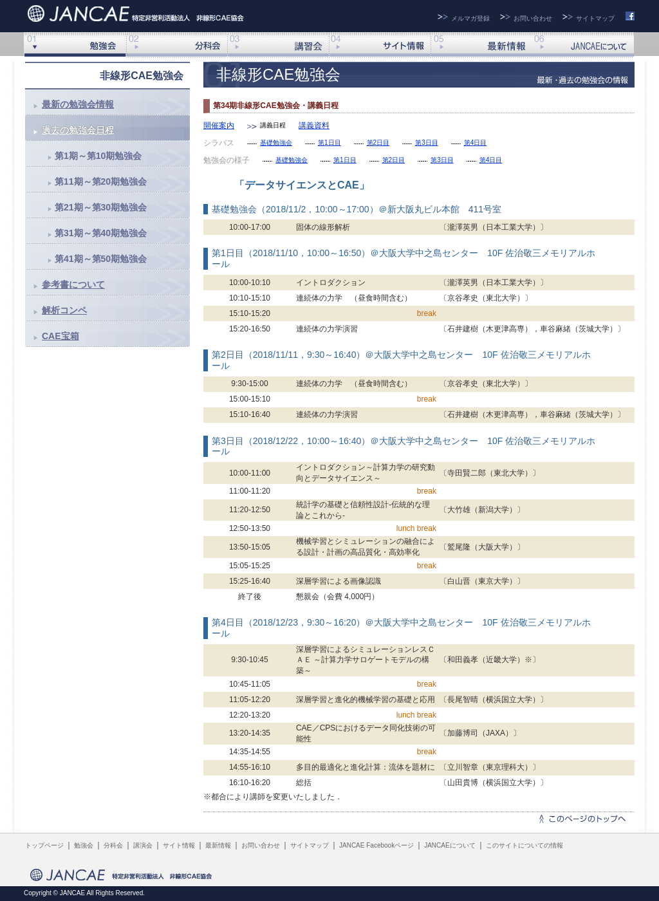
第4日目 (475, 142)
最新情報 (481, 45)
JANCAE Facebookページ (376, 845)
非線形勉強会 (74, 45)
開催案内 (218, 125)
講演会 (278, 45)
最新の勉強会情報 (78, 104)
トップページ (44, 845)
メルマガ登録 (470, 18)
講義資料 (314, 125)
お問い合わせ (533, 18)
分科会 (176, 45)
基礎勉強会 (276, 142)
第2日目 (378, 142)
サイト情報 (380, 45)
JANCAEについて (583, 45)
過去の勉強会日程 (78, 130)
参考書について (73, 284)
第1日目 (329, 142)
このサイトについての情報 (524, 845)
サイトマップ (595, 18)
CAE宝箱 (60, 336)
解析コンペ (64, 310)
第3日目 (426, 142)
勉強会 (83, 845)
